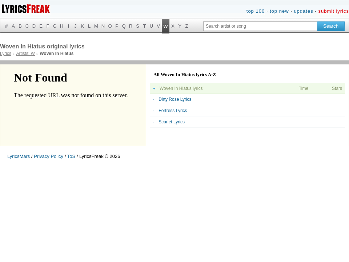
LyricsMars (18, 156)
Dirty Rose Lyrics (175, 99)
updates (303, 11)
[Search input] (260, 26)
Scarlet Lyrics (172, 121)
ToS (71, 156)
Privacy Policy (48, 156)
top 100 (255, 11)
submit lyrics (333, 11)
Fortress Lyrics (173, 110)
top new (279, 11)
